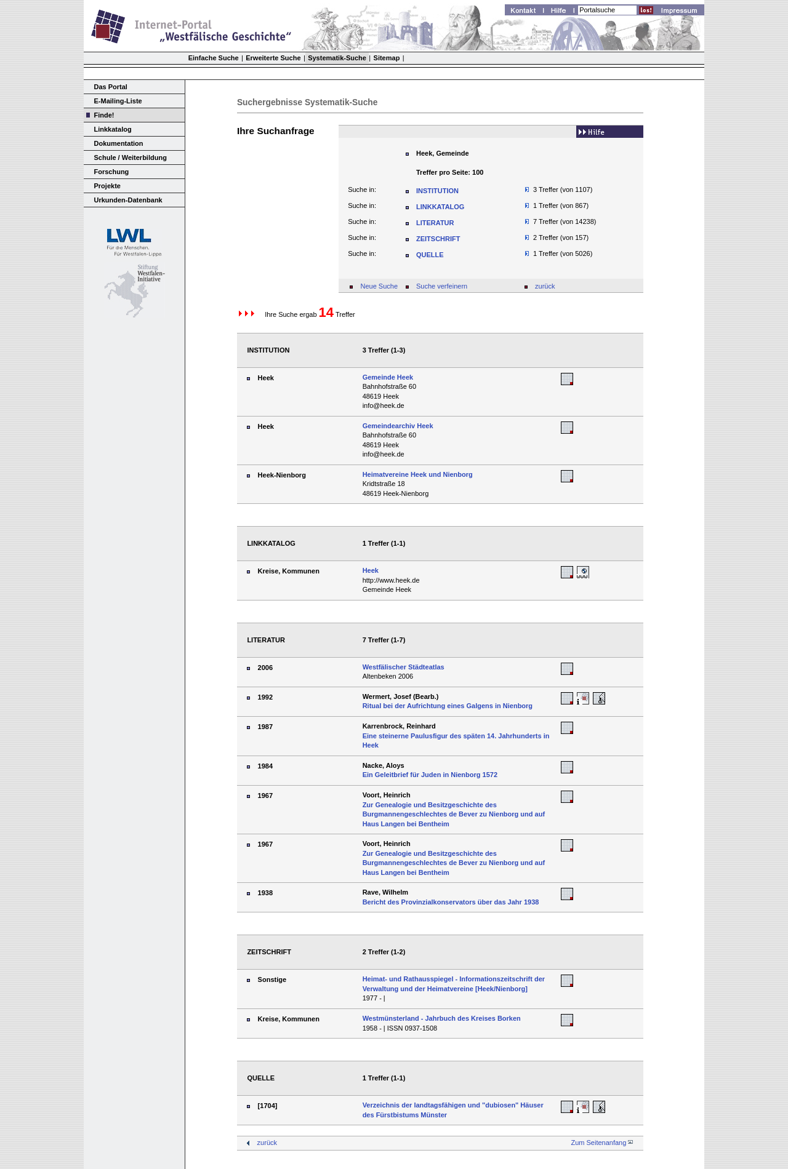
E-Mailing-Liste (118, 101)
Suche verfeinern (441, 286)
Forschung (111, 171)
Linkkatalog (113, 129)
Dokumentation (118, 143)
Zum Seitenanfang (598, 1142)
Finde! (104, 115)
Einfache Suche (213, 58)
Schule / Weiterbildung (130, 157)
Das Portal (110, 86)
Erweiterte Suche (273, 58)
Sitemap (387, 58)
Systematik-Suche (337, 58)
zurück (545, 286)
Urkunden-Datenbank (128, 200)
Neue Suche (379, 286)
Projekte (107, 186)
